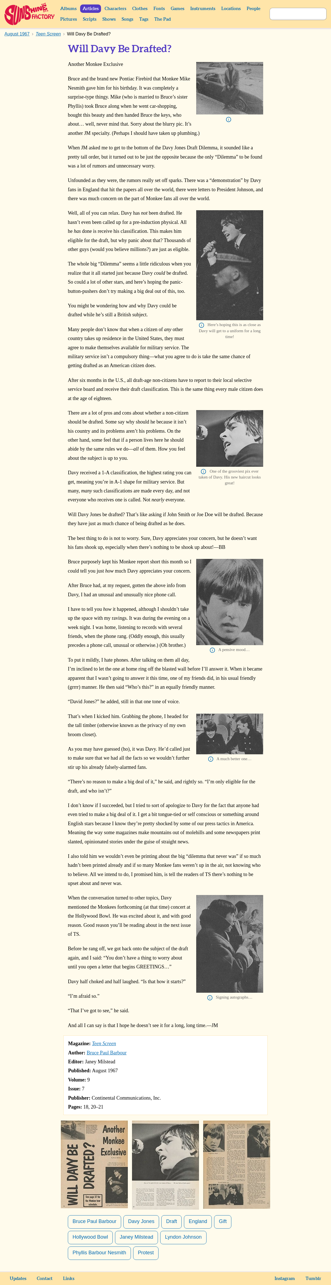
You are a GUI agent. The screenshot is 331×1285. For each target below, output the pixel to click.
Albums (68, 8)
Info (228, 119)
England (198, 1221)
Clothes (139, 8)
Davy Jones (141, 1221)
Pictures (68, 19)
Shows (109, 19)
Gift (223, 1221)
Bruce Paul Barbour (107, 1053)
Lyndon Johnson (183, 1237)
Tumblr (313, 1278)
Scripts (89, 19)
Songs (127, 19)
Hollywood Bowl (90, 1237)
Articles (91, 8)
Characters (115, 8)
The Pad (162, 19)
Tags (143, 19)
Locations (231, 8)
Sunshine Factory (29, 14)
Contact (44, 1278)
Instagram (285, 1278)
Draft (171, 1221)
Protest (146, 1252)
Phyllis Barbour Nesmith (99, 1252)
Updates (18, 1278)
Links (68, 1278)
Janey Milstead (136, 1237)
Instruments (202, 8)
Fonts (159, 8)
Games (177, 8)
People (253, 8)
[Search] (292, 14)
